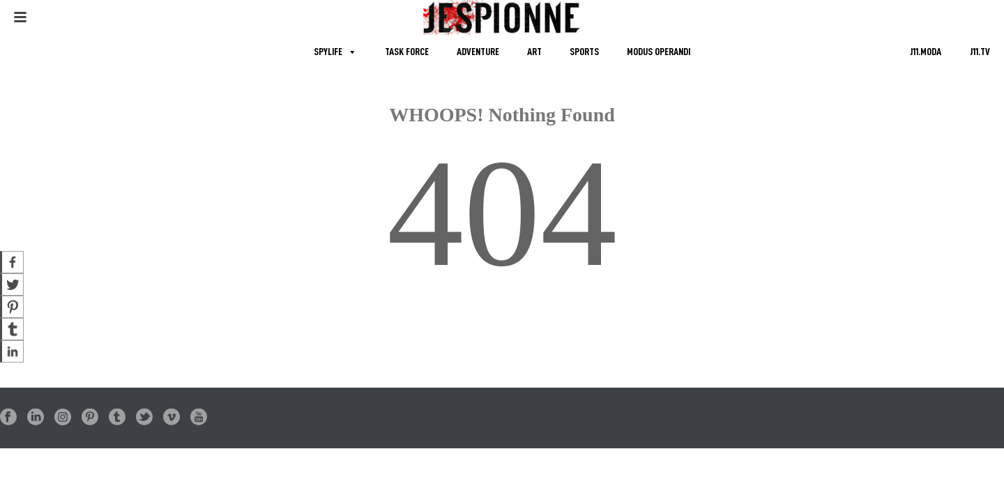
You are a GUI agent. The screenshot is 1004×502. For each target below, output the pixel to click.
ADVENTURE (478, 52)
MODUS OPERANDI (658, 52)
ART (534, 52)
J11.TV (980, 52)
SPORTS (584, 52)
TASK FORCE (407, 52)
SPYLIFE (328, 52)
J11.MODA (925, 52)
